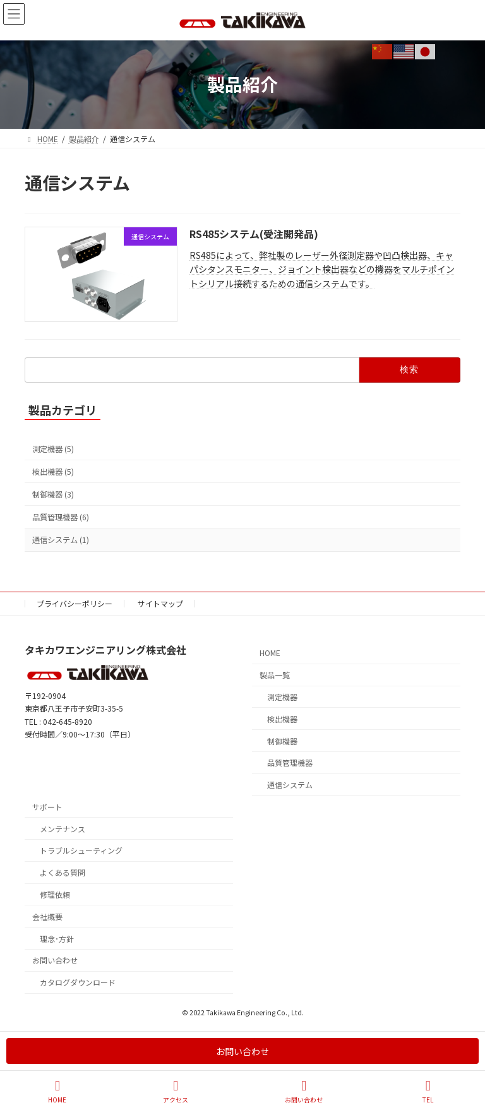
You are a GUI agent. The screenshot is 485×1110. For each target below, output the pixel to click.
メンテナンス (62, 828)
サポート (47, 806)
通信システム (290, 784)
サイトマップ (160, 603)
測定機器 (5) (53, 449)
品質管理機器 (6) (60, 517)
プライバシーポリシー (74, 603)
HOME (270, 652)
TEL (428, 1091)
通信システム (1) (60, 540)
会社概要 (47, 915)
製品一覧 (275, 674)
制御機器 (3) (53, 494)
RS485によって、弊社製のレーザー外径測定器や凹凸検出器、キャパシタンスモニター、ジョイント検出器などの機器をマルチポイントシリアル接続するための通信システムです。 (322, 269)
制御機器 (282, 740)
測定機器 (282, 696)
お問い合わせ (55, 960)
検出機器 (282, 718)
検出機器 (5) (53, 471)
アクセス (175, 1091)
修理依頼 (55, 894)
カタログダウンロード (78, 982)
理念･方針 (57, 938)
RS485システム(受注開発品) (253, 233)
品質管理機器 (290, 762)
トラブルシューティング (81, 850)
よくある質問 (62, 872)
